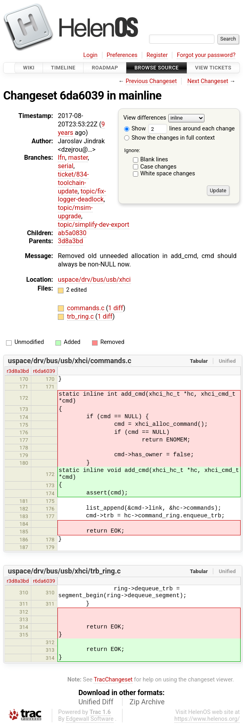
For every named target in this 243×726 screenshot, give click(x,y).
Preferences (121, 55)
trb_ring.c (81, 316)
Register (157, 55)
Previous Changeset (151, 81)
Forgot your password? (206, 55)
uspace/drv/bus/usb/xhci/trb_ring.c (64, 571)
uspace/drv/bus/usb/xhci (94, 279)
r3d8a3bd (18, 371)
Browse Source (157, 68)
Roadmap (105, 68)
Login (90, 55)
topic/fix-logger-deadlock (82, 195)
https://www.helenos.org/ (207, 719)
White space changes (167, 173)
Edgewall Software (90, 719)
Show (135, 128)
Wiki (29, 68)
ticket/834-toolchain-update (73, 183)
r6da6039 (44, 371)
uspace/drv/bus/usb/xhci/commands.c (69, 361)
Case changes (158, 166)
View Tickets (213, 68)
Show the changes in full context (169, 137)
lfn (61, 157)
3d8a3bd (70, 241)
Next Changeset (207, 81)
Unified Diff (95, 702)
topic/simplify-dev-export (93, 224)
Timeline (63, 68)
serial (66, 166)
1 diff (115, 308)
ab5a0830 (72, 233)
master (78, 157)
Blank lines (154, 159)
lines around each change (191, 128)
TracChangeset (113, 679)
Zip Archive (147, 702)
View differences (144, 118)
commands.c (86, 308)
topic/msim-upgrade (75, 212)
